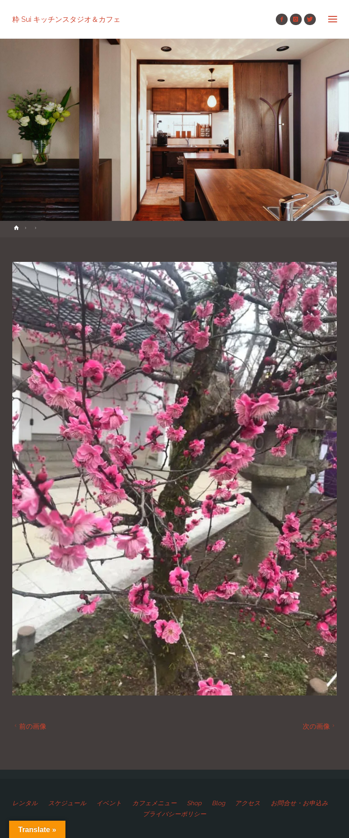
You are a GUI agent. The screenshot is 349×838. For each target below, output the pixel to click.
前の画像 (29, 726)
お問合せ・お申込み (299, 803)
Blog (218, 803)
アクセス (247, 803)
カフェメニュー (154, 803)
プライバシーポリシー (174, 814)
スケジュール (67, 803)
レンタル (25, 803)
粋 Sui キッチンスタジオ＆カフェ (66, 19)
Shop (194, 803)
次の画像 (320, 726)
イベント (109, 803)
